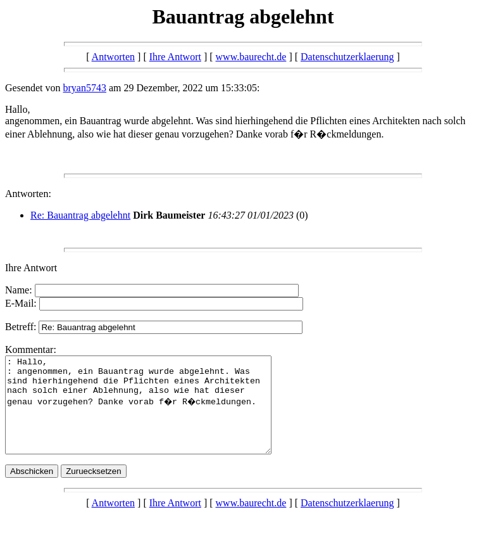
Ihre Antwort (175, 56)
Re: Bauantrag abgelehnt (80, 215)
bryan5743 (84, 87)
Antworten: (28, 193)
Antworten (113, 56)
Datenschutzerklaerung (347, 56)
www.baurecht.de (251, 56)
